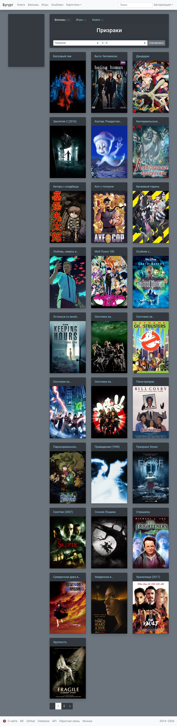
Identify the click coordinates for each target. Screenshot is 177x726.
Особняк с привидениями (146, 252)
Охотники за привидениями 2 (105, 382)
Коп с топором (104, 186)
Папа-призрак (145, 381)
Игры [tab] (81, 19)
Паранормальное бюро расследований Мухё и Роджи (67, 447)
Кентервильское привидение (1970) (148, 122)
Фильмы (33, 4)
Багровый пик (62, 56)
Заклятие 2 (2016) (64, 121)
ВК (22, 721)
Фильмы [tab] (62, 19)
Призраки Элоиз (147, 446)
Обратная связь (69, 721)
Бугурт (8, 5)
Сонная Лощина (105, 512)
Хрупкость (60, 642)
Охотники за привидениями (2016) (67, 382)
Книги (21, 4)
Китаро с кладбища (65, 186)
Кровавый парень (147, 186)
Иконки (87, 721)
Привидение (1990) (107, 446)
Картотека (73, 4)
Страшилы (143, 512)
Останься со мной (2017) (65, 317)
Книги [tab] (98, 19)
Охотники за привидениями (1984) (109, 317)
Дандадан (142, 56)
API (54, 721)
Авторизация (162, 4)
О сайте (12, 721)
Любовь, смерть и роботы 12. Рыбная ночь (65, 252)
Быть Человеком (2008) (106, 56)
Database (43, 721)
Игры (44, 4)
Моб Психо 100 (104, 251)
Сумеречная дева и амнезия (65, 577)
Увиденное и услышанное (103, 577)
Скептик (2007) (63, 512)
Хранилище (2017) (148, 577)
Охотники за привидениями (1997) (150, 317)
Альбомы (57, 4)
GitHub (30, 721)
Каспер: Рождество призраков (107, 122)
